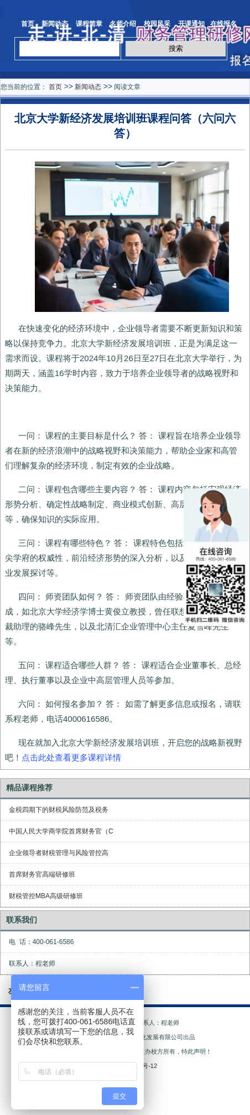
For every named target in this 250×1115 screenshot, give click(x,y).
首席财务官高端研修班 (42, 874)
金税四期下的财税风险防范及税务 (58, 810)
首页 (23, 24)
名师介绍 (123, 24)
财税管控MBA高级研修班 (46, 896)
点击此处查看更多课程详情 (71, 757)
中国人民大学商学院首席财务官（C (61, 831)
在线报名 (223, 24)
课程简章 (89, 24)
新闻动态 (54, 24)
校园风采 (157, 24)
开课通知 (191, 24)
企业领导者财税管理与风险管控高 (58, 853)
